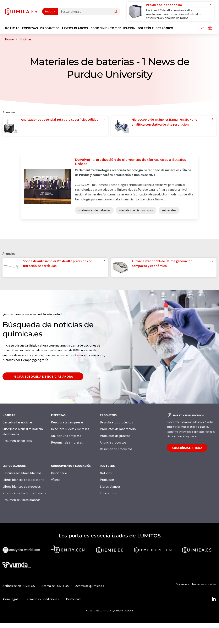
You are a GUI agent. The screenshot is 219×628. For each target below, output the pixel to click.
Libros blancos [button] (75, 28)
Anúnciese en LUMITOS (18, 586)
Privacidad (73, 599)
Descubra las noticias (17, 422)
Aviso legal (10, 599)
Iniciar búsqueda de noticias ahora (43, 376)
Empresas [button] (30, 28)
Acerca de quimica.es (89, 586)
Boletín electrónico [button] (155, 28)
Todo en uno (108, 493)
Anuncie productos (113, 442)
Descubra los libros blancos (21, 473)
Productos (107, 480)
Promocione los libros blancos (24, 493)
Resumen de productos (116, 449)
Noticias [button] (12, 28)
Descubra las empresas (67, 422)
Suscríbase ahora (187, 448)
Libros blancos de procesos (21, 486)
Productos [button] (50, 28)
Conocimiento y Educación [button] (113, 28)
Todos (49, 11)
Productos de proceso (115, 436)
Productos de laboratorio (118, 429)
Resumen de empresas (67, 442)
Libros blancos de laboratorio (23, 480)
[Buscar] (116, 11)
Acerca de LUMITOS (55, 586)
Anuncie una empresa (66, 436)
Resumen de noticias (17, 441)
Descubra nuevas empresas (70, 429)
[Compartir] (203, 28)
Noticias (106, 473)
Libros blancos (110, 486)
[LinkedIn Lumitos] (214, 599)
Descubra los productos (116, 422)
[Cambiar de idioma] (210, 28)
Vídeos (55, 480)
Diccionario (59, 473)
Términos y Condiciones (42, 599)
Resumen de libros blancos (21, 500)
